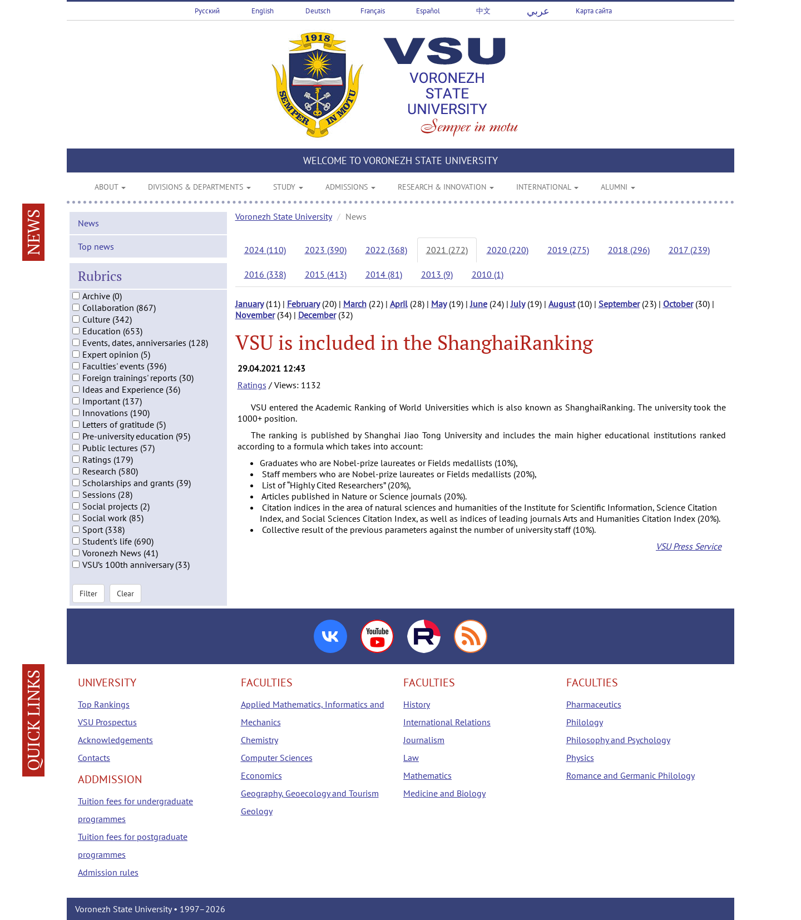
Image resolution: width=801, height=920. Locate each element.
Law (411, 757)
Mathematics (427, 775)
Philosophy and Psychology (618, 739)
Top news (96, 245)
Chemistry (259, 739)
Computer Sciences (277, 757)
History (416, 704)
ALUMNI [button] (618, 187)
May (439, 303)
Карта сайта (594, 11)
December (317, 314)
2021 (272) (447, 249)
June (478, 303)
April (399, 303)
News (88, 222)
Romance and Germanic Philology (630, 775)
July (518, 303)
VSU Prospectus (107, 722)
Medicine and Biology (444, 793)
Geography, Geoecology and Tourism (310, 793)
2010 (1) (487, 274)
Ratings (252, 384)
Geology (257, 811)
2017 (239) (689, 249)
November (255, 314)
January (249, 303)
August (561, 303)
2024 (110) (265, 249)
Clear (125, 593)
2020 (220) (507, 249)
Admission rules (108, 872)
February (303, 303)
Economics (261, 775)
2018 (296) (629, 249)
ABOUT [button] (110, 187)
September (619, 303)
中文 (483, 11)
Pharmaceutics (593, 704)
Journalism (423, 739)
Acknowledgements (115, 739)
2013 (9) (437, 274)
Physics (580, 757)
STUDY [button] (288, 187)
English (262, 11)
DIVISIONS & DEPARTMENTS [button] (199, 187)
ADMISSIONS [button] (350, 187)
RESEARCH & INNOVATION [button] (446, 187)
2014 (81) (383, 274)
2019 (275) (568, 249)
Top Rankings (104, 704)
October (678, 303)
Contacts (94, 757)
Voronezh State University (283, 216)
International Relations (447, 722)
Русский (207, 11)
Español (428, 11)
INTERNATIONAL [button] (547, 187)
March (355, 303)
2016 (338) (265, 274)
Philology (584, 722)
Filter (88, 593)
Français (372, 11)
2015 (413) (326, 274)
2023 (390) (326, 249)
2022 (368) (386, 249)
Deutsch (317, 11)
